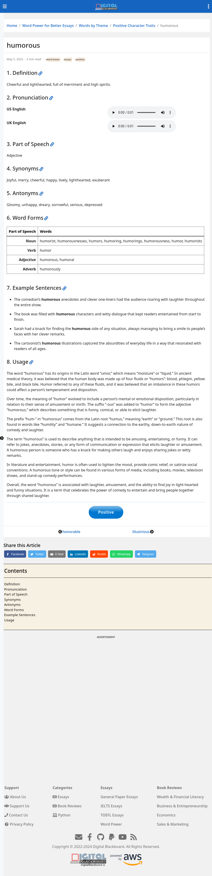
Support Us (16, 806)
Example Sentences (19, 615)
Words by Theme (93, 25)
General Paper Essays (119, 797)
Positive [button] (106, 512)
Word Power (53, 59)
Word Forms (14, 610)
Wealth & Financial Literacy (180, 797)
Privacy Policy (19, 824)
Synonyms (12, 600)
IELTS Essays (111, 806)
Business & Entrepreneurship (182, 806)
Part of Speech (15, 595)
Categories (62, 788)
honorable (71, 532)
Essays (67, 59)
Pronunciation (15, 590)
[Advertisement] (106, 672)
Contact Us (16, 815)
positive (80, 59)
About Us (15, 797)
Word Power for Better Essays (48, 25)
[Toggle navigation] (5, 6)
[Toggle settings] (208, 6)
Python (61, 815)
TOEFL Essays (112, 815)
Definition (12, 584)
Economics (166, 815)
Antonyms (12, 605)
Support (11, 788)
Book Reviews (67, 806)
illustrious (141, 532)
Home (12, 25)
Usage (9, 620)
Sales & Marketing (172, 824)
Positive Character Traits (134, 25)
